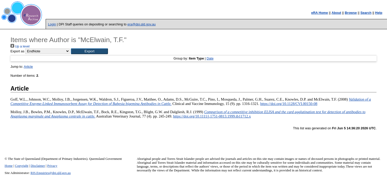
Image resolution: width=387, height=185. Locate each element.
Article (28, 67)
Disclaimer (38, 166)
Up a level (20, 46)
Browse (351, 13)
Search (365, 13)
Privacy (52, 166)
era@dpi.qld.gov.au (141, 24)
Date (209, 58)
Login (52, 24)
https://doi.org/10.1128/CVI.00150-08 (288, 104)
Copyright (21, 166)
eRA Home (319, 13)
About (336, 13)
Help (378, 13)
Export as (17, 51)
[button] (89, 51)
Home (9, 166)
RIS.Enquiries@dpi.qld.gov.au (51, 173)
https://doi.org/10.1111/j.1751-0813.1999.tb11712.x (212, 116)
